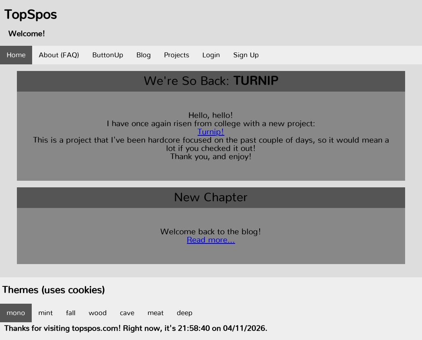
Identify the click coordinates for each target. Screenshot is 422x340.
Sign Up (246, 55)
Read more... (211, 240)
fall (70, 312)
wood (98, 312)
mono (16, 312)
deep (184, 312)
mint (45, 312)
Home (16, 55)
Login (211, 55)
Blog (143, 55)
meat (156, 312)
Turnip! (210, 132)
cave (127, 312)
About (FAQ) (59, 55)
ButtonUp (107, 55)
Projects (176, 55)
